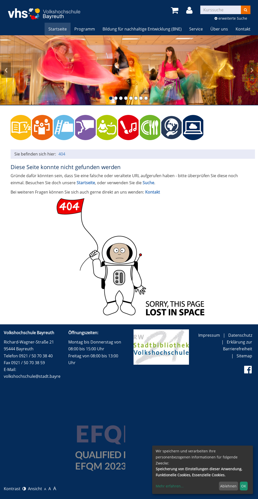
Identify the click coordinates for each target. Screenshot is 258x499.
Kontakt (243, 29)
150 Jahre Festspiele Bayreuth (214, 127)
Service (196, 29)
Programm (84, 29)
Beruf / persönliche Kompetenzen (64, 127)
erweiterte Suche (230, 18)
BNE (171, 127)
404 (61, 154)
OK (243, 486)
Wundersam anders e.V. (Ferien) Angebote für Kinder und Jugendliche (236, 127)
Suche (148, 182)
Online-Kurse (193, 127)
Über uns (219, 29)
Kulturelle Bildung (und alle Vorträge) (128, 127)
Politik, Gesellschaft (42, 127)
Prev (6, 70)
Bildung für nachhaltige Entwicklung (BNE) (142, 29)
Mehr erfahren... (170, 486)
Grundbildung (21, 127)
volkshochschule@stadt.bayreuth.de (38, 376)
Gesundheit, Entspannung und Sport (107, 127)
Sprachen (85, 127)
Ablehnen (228, 486)
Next (252, 70)
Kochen (150, 127)
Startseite (57, 29)
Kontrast (15, 488)
